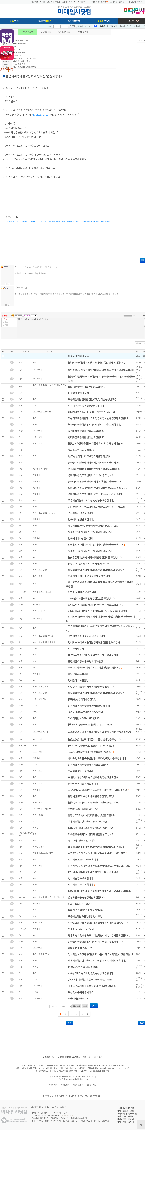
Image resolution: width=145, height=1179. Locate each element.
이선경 (138, 752)
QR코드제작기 (95, 1096)
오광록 (138, 469)
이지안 (138, 954)
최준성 (138, 724)
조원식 (138, 532)
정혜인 (138, 712)
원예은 (138, 790)
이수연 (138, 507)
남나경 (138, 668)
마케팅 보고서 (83, 1096)
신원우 (138, 475)
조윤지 (138, 443)
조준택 (138, 866)
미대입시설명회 (46, 2)
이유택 (138, 584)
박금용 (138, 815)
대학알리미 (65, 1085)
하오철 (138, 545)
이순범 (138, 771)
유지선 (138, 699)
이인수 (138, 910)
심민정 (138, 739)
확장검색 (76, 1006)
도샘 (137, 840)
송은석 (138, 418)
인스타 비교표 (71, 1096)
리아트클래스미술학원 (139, 732)
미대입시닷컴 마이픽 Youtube (65, 2)
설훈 (137, 897)
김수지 (138, 456)
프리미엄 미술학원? (117, 2)
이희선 (138, 538)
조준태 (138, 576)
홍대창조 (139, 412)
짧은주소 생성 (48, 1096)
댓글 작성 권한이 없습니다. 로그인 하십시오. (80, 328)
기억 (49, 26)
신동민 (138, 718)
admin (138, 356)
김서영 (138, 431)
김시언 (138, 802)
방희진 (138, 998)
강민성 (138, 923)
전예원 (138, 687)
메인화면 (34, 2)
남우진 (138, 462)
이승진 (138, 557)
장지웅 (138, 929)
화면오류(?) (97, 1057)
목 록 (69, 1023)
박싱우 (138, 992)
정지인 (138, 973)
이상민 (138, 450)
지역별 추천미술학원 (98, 2)
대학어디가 (53, 1085)
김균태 (138, 636)
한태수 (138, 661)
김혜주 (138, 387)
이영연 (138, 406)
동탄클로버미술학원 (139, 370)
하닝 (137, 834)
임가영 (138, 642)
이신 (137, 891)
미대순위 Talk (83, 2)
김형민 (138, 393)
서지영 (138, 598)
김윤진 (138, 859)
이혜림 (138, 784)
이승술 (138, 935)
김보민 (138, 960)
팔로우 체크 (59, 1096)
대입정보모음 (78, 1085)
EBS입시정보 (91, 1085)
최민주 (138, 362)
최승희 (138, 904)
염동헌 (138, 592)
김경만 (138, 564)
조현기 (138, 628)
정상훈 (138, 526)
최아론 (138, 605)
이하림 (138, 513)
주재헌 (138, 853)
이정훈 (138, 655)
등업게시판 (86, 1057)
